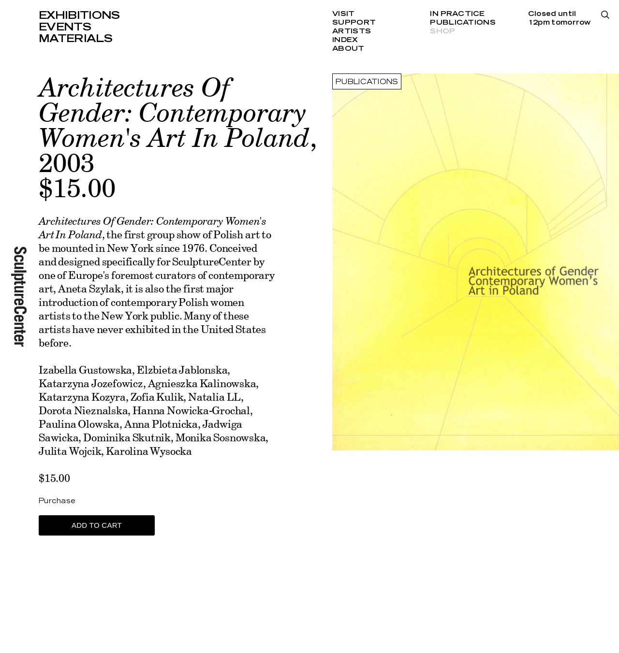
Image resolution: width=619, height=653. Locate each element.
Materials (75, 38)
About (348, 48)
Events (65, 27)
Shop (442, 31)
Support (354, 22)
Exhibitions (79, 15)
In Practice (457, 14)
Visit (343, 14)
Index (345, 40)
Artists (351, 31)
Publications (462, 22)
